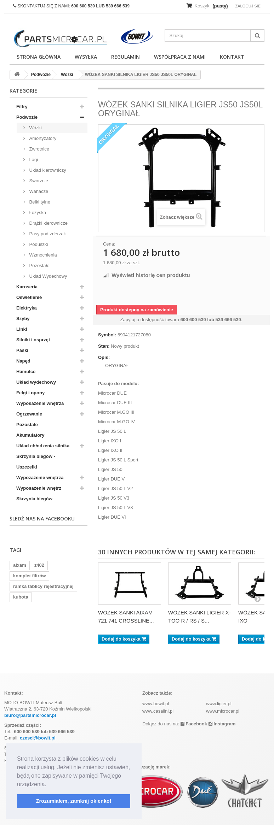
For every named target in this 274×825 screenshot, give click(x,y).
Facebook (194, 723)
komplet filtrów (29, 575)
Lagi (33, 159)
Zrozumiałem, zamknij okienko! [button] (74, 801)
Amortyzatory (42, 138)
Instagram (222, 723)
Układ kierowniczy (47, 170)
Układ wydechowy (36, 382)
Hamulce (25, 371)
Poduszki (38, 244)
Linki (21, 329)
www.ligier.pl (219, 703)
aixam (19, 565)
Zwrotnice (38, 149)
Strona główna (39, 56)
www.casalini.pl (157, 711)
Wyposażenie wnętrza (40, 403)
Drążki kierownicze (48, 223)
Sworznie (38, 180)
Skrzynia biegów (34, 498)
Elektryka (26, 308)
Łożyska (37, 212)
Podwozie (27, 117)
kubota (20, 597)
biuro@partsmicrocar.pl (30, 715)
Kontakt (232, 56)
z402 (39, 565)
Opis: (104, 357)
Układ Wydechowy (47, 276)
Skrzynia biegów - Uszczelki (35, 462)
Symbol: (107, 334)
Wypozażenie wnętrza (39, 477)
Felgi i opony (30, 392)
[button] (49, 785)
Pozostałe (39, 265)
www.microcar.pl (222, 711)
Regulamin (125, 56)
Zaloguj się (248, 6)
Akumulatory (30, 435)
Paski (22, 350)
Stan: (104, 346)
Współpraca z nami (180, 56)
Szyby (23, 318)
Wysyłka (86, 56)
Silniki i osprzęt (33, 339)
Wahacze (38, 191)
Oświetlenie (29, 297)
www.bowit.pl (155, 703)
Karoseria (27, 286)
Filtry (22, 106)
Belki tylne (39, 202)
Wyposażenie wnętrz (38, 488)
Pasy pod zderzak (47, 233)
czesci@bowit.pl (38, 738)
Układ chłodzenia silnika (42, 445)
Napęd (23, 361)
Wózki (35, 127)
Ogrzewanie (29, 414)
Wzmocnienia (42, 255)
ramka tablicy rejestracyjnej (43, 586)
